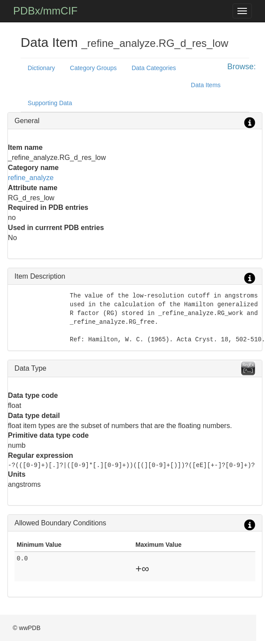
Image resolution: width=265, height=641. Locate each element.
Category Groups (93, 67)
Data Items (206, 85)
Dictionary (41, 67)
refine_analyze (31, 177)
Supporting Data (50, 102)
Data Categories (154, 67)
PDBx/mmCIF (45, 11)
